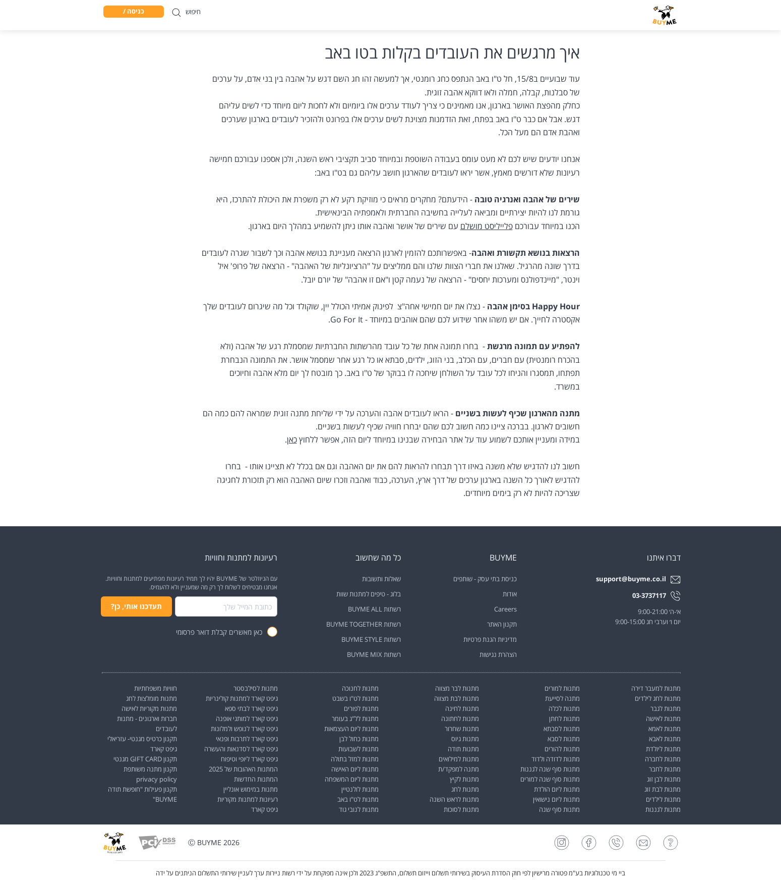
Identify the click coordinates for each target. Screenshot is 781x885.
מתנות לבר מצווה (457, 688)
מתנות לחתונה (460, 718)
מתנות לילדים (663, 799)
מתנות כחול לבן (359, 738)
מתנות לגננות (663, 809)
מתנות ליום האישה (355, 768)
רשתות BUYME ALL (374, 609)
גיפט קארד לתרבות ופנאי (247, 738)
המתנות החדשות (256, 779)
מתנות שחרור (462, 728)
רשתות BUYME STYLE (371, 639)
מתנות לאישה (663, 718)
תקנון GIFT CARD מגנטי (145, 758)
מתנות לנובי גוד (359, 809)
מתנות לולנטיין (360, 789)
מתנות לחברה (663, 758)
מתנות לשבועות (358, 748)
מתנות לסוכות (461, 809)
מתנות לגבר (665, 708)
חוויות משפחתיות (155, 688)
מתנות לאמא (664, 728)
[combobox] (226, 606)
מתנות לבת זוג (662, 789)
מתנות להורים (562, 748)
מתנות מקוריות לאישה (149, 708)
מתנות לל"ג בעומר (355, 718)
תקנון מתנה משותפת (150, 768)
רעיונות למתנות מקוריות (247, 799)
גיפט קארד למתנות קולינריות (242, 698)
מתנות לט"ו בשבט (355, 698)
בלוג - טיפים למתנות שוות (368, 593)
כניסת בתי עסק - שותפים (485, 578)
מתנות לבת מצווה (456, 698)
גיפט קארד (264, 809)
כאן (292, 439)
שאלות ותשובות (381, 578)
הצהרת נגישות (498, 654)
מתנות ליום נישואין (556, 799)
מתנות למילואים (459, 758)
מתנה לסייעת (562, 698)
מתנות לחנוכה (360, 688)
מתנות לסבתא (562, 728)
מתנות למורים (562, 688)
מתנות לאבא (665, 738)
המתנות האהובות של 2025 (243, 768)
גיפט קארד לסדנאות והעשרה (241, 748)
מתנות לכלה (564, 708)
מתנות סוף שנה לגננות (550, 768)
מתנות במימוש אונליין (250, 789)
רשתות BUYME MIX (374, 654)
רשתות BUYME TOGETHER (363, 624)
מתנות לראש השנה (454, 799)
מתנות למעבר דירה (656, 688)
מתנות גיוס (465, 738)
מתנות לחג (465, 789)
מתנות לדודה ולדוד (555, 758)
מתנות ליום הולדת (557, 789)
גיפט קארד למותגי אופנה (247, 718)
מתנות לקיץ (464, 779)
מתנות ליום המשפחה (352, 779)
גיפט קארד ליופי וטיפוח (249, 758)
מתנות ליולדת (663, 748)
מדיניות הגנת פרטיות (490, 639)
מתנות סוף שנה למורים (550, 779)
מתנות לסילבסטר (255, 688)
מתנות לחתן (564, 718)
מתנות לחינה (462, 708)
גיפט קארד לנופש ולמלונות (244, 728)
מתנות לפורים (361, 708)
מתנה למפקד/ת (458, 768)
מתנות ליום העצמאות (351, 728)
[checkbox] (272, 632)
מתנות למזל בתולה (355, 758)
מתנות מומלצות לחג (151, 698)
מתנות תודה (463, 748)
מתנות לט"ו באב (358, 799)
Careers (505, 609)
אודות (510, 593)
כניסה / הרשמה (134, 12)
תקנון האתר (502, 624)
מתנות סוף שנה (559, 809)
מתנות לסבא (564, 738)
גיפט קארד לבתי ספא (251, 708)
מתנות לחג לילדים (658, 698)
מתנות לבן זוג (664, 779)
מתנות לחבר (665, 768)
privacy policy (156, 779)
